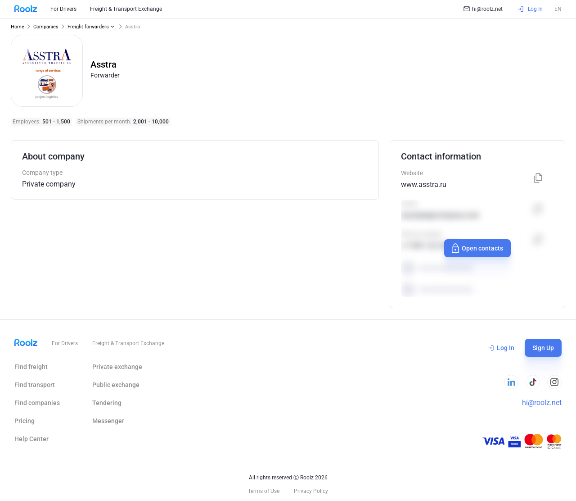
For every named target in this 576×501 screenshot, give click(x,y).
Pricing (24, 420)
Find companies (37, 402)
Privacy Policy (311, 491)
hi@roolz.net (483, 9)
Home (17, 26)
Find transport (34, 384)
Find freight (31, 366)
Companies (45, 26)
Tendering (107, 402)
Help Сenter (31, 438)
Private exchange (117, 366)
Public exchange (116, 384)
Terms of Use (263, 491)
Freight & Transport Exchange (126, 9)
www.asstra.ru (423, 184)
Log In (501, 347)
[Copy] (538, 179)
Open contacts (476, 248)
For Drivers (63, 9)
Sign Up (543, 347)
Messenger (108, 420)
